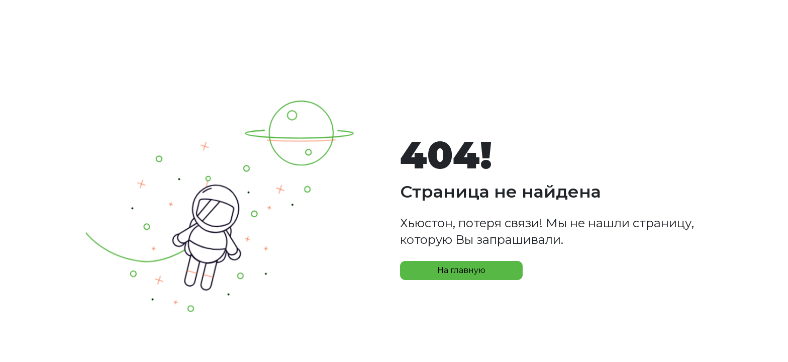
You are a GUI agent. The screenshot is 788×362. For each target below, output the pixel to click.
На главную (461, 270)
